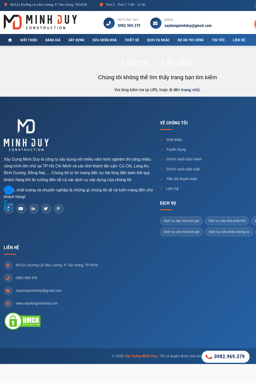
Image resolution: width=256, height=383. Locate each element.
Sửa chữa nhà (104, 40)
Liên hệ (239, 40)
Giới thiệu (29, 40)
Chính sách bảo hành (181, 159)
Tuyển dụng (173, 149)
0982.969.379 (129, 25)
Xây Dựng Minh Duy (141, 356)
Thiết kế (132, 40)
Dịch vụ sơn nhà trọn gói (182, 232)
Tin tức (218, 40)
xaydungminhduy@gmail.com (188, 25)
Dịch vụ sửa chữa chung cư (229, 232)
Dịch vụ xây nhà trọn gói (181, 221)
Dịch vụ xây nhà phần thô (226, 221)
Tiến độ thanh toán (178, 179)
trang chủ (190, 90)
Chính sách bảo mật (180, 169)
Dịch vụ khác (158, 40)
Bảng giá (53, 40)
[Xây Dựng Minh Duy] (10, 40)
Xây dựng (76, 40)
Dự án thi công (191, 40)
